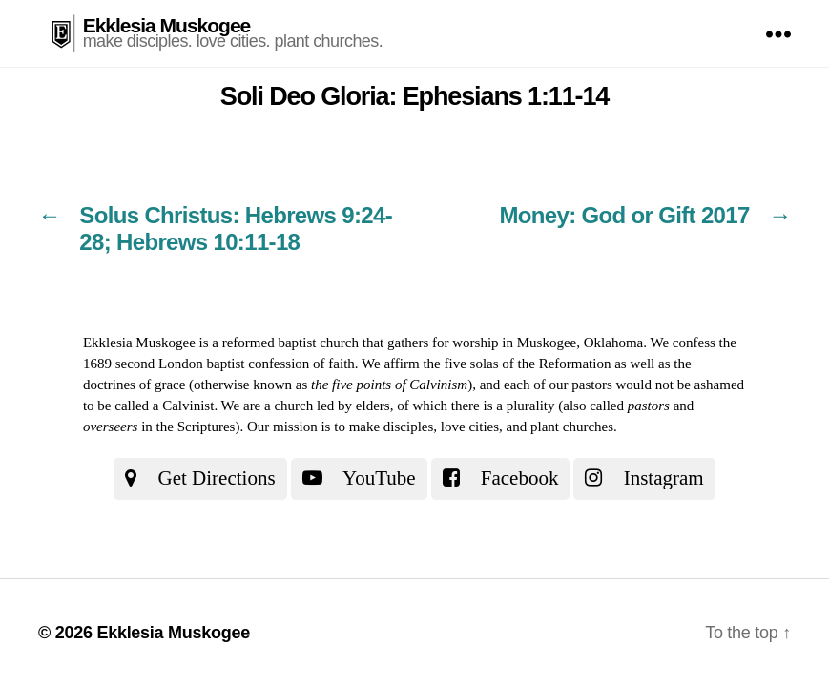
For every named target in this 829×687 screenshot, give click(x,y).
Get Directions (200, 478)
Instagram (644, 478)
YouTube (359, 478)
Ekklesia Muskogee (167, 25)
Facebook (501, 478)
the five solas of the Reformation (517, 363)
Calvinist (188, 405)
